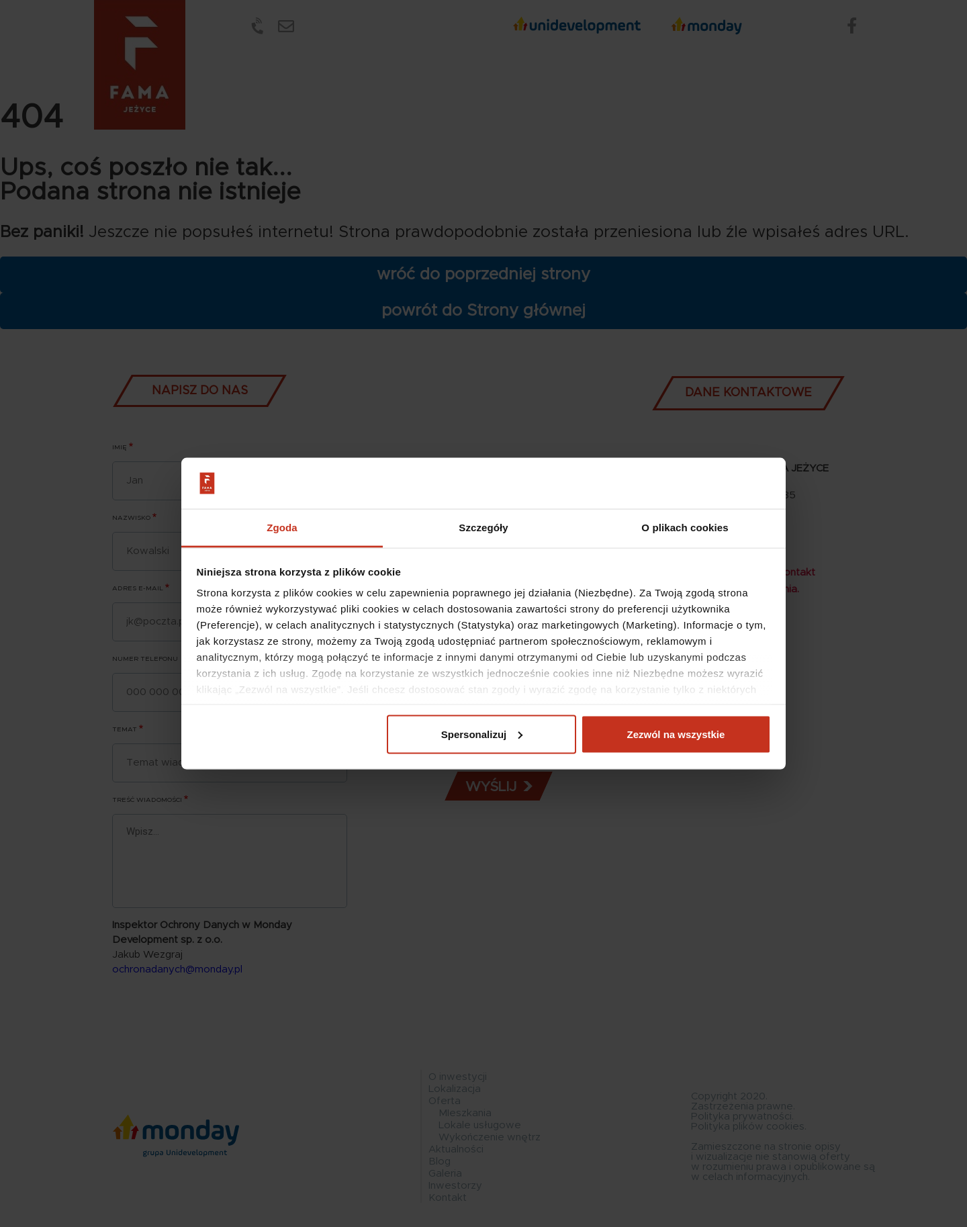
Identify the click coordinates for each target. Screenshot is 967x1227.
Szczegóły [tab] (483, 527)
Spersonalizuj (482, 733)
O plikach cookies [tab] (684, 527)
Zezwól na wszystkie (676, 733)
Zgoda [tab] (282, 527)
